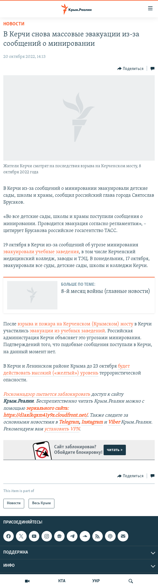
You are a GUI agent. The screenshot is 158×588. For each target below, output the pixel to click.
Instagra (90, 422)
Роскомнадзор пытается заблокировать (46, 394)
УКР (96, 581)
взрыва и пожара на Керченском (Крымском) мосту (75, 324)
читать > (115, 450)
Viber (114, 422)
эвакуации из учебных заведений (67, 331)
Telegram (69, 422)
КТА (61, 581)
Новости (13, 24)
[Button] (130, 69)
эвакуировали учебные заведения (41, 252)
